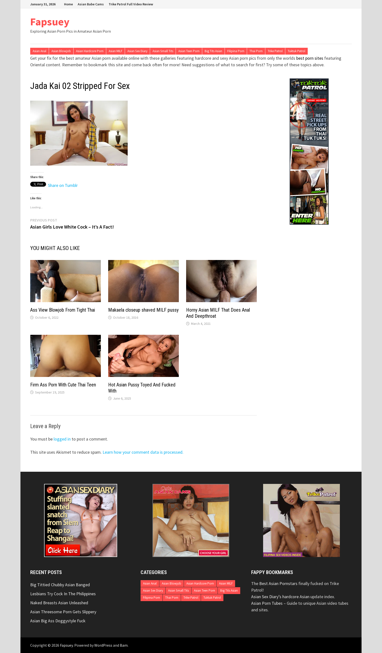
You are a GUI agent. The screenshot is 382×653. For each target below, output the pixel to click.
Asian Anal (39, 51)
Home (68, 4)
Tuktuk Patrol (296, 51)
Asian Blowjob (61, 51)
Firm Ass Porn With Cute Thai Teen (63, 385)
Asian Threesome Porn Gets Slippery (63, 612)
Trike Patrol (275, 51)
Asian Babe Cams (91, 4)
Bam (124, 645)
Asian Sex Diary (137, 51)
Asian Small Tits (163, 51)
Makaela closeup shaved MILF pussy (143, 310)
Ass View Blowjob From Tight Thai (62, 310)
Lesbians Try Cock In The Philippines (63, 593)
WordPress (103, 645)
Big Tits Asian (213, 51)
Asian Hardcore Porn (90, 51)
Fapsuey (49, 21)
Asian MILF (115, 51)
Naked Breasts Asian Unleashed (59, 602)
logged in (62, 439)
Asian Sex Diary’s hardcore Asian (280, 596)
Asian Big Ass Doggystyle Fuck (58, 621)
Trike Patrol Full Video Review (131, 4)
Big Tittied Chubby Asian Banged (60, 584)
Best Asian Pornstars (278, 583)
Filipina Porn (235, 51)
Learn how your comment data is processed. (143, 452)
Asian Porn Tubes (267, 603)
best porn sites (309, 58)
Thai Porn (256, 51)
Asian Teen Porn (189, 51)
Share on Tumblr (63, 184)
